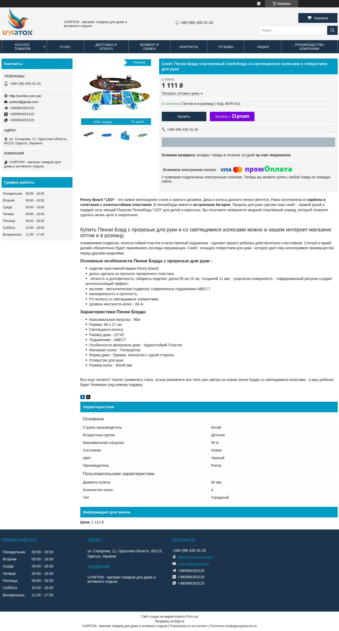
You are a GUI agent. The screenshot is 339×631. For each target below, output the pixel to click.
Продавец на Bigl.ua (169, 621)
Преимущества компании (309, 47)
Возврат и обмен (149, 47)
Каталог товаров (22, 47)
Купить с (232, 116)
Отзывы (225, 47)
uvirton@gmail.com (23, 102)
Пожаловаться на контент (188, 626)
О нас (65, 47)
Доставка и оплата (106, 47)
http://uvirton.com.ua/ (25, 96)
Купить (184, 116)
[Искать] (332, 30)
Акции (263, 47)
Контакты (189, 47)
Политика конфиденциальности (233, 626)
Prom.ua (192, 616)
